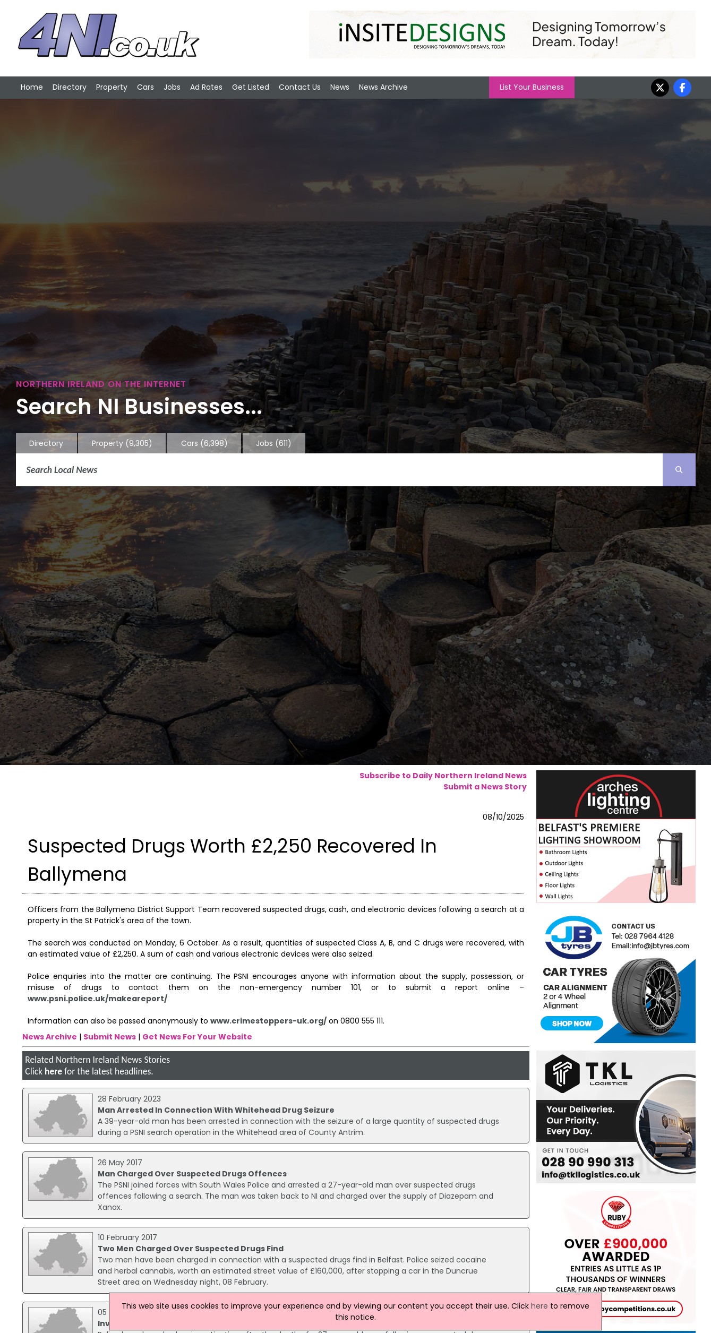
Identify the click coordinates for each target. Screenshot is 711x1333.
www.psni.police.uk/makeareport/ (97, 998)
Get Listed (250, 87)
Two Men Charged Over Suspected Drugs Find (191, 1248)
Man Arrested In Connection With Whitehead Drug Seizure (216, 1110)
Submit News (109, 1036)
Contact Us (300, 87)
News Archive (383, 87)
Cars (145, 87)
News (339, 87)
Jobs (172, 87)
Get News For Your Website (197, 1036)
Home (32, 87)
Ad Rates (206, 87)
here (53, 1071)
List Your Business (532, 87)
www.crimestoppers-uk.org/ (268, 1021)
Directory (70, 87)
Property (111, 87)
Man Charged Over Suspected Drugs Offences (192, 1173)
